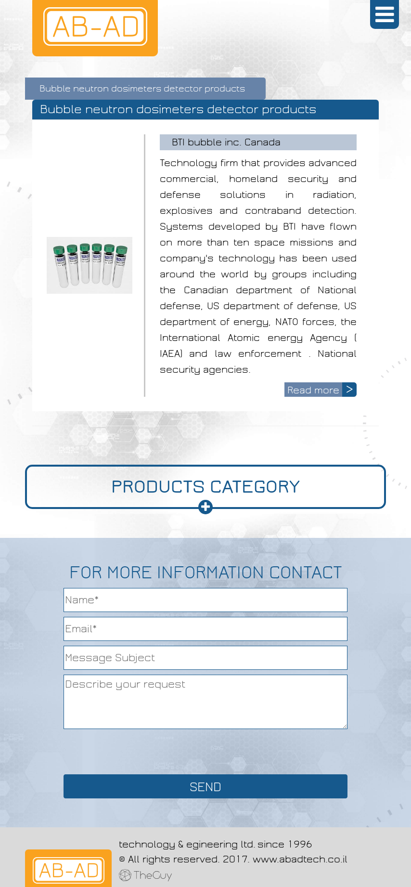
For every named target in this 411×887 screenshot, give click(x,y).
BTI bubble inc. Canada (226, 142)
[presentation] (205, 751)
